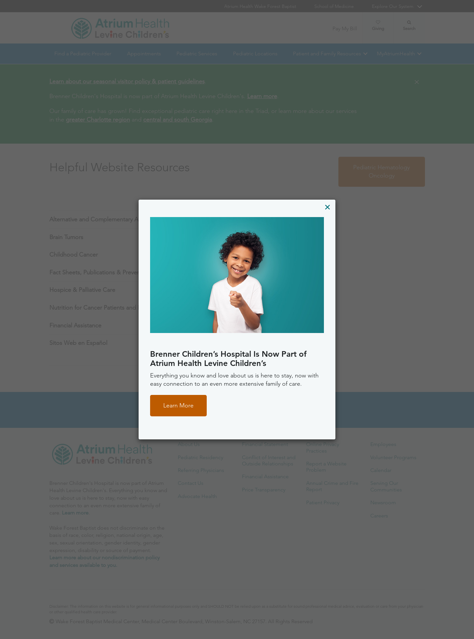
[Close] (327, 207)
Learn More (178, 405)
